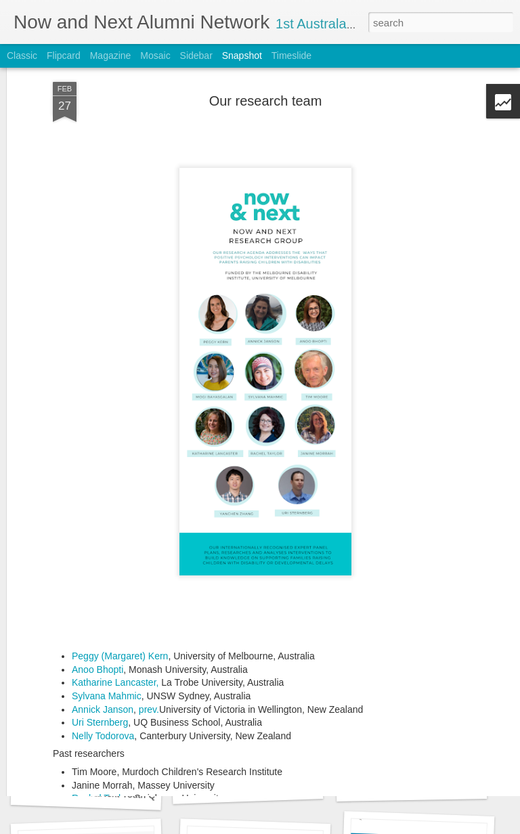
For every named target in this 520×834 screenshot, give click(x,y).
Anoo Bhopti (97, 595)
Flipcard (64, 55)
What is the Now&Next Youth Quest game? (114, 793)
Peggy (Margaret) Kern (120, 582)
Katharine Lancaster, (115, 608)
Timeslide (291, 55)
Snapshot (242, 55)
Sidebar (196, 55)
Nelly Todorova (103, 662)
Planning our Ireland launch (247, 786)
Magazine (110, 55)
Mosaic (155, 55)
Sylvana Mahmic (107, 622)
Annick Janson (102, 635)
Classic (22, 55)
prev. (149, 635)
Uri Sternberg (100, 648)
